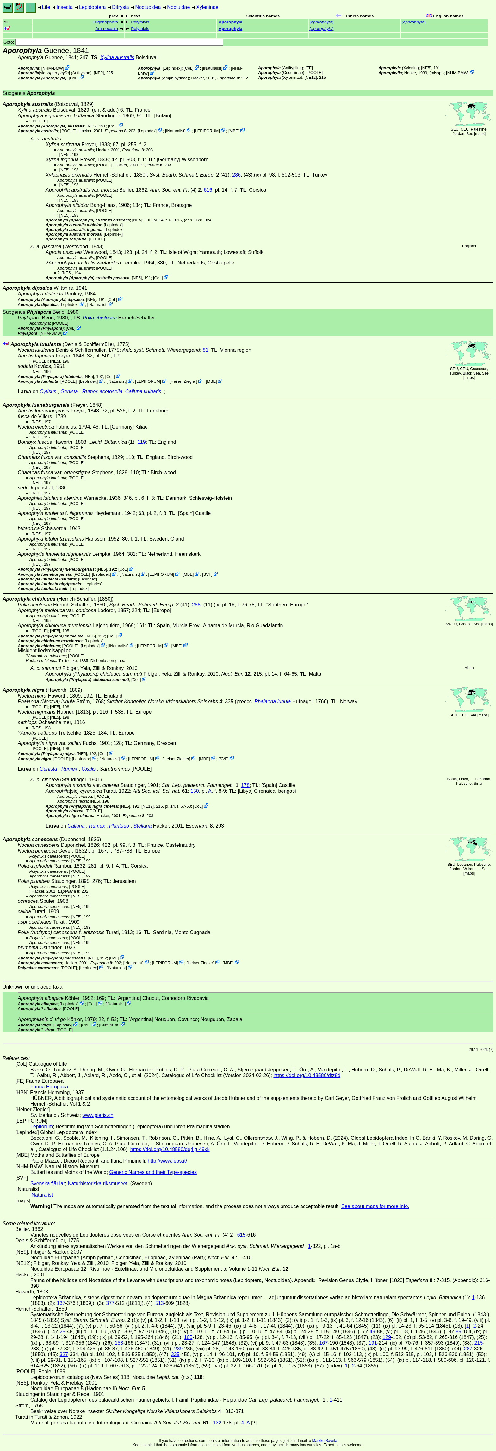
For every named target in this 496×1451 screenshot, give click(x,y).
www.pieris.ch (98, 1115)
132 (217, 1422)
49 (372, 1331)
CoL (73, 78)
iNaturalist (212, 68)
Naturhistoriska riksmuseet (97, 1183)
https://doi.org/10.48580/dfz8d (306, 1075)
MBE (233, 130)
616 (208, 190)
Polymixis (140, 22)
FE (309, 67)
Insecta (64, 7)
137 (61, 1303)
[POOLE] (315, 72)
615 (241, 1234)
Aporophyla (231, 22)
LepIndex (172, 68)
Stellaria (142, 825)
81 (205, 350)
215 (478, 1343)
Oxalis (89, 769)
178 (245, 785)
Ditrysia (120, 7)
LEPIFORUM (207, 130)
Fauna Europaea (49, 1086)
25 (62, 1331)
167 (323, 1343)
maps (479, 134)
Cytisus (48, 391)
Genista (69, 391)
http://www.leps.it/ (167, 1160)
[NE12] (311, 77)
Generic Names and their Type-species (153, 1172)
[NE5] (426, 67)
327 (63, 1354)
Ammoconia (106, 28)
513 (159, 1303)
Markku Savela (324, 1440)
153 (119, 1343)
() (321, 22)
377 (110, 1303)
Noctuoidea (148, 7)
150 (194, 791)
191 (373, 1343)
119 (141, 442)
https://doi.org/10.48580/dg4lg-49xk (170, 1149)
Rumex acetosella (102, 391)
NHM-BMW (52, 68)
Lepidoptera (92, 7)
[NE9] (99, 73)
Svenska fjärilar (47, 1183)
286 (236, 174)
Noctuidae (178, 7)
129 (386, 1337)
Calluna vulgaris (143, 391)
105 (188, 1337)
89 (459, 1331)
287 (468, 1348)
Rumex (69, 769)
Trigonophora (105, 22)
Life (46, 7)
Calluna (75, 825)
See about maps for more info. (375, 1206)
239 (178, 1348)
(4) (175, 190)
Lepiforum (41, 1126)
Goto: (113, 42)
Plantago (119, 825)
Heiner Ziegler (183, 381)
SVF (207, 574)
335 (175, 1354)
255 (196, 604)
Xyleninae (207, 7)
